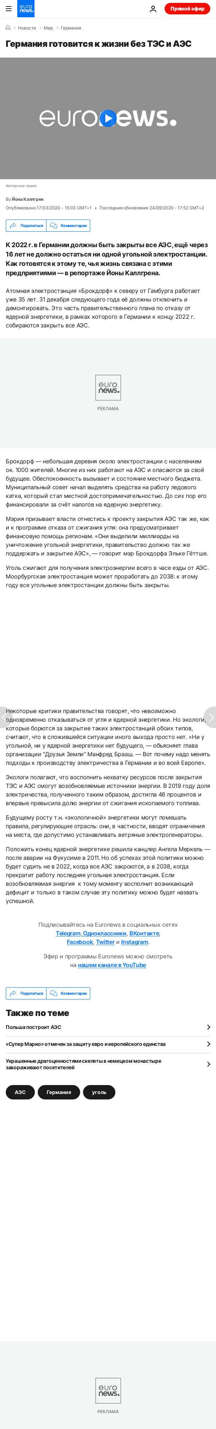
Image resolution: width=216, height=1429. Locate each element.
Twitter (105, 941)
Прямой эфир (187, 8)
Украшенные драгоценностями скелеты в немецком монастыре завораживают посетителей (83, 1064)
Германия (71, 28)
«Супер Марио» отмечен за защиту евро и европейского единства (86, 1044)
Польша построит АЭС (33, 1027)
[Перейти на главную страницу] (26, 8)
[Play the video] (108, 118)
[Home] (8, 27)
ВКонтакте (144, 933)
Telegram (68, 933)
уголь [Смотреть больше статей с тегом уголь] (99, 1092)
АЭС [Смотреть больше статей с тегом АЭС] (20, 1092)
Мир (48, 28)
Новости (27, 28)
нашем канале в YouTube (112, 964)
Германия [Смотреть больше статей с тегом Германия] (59, 1092)
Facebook (80, 941)
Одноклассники (104, 933)
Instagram (134, 941)
